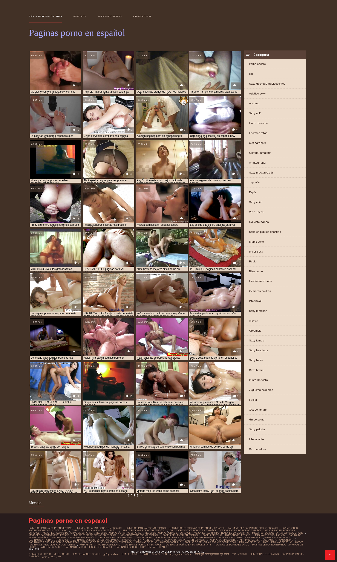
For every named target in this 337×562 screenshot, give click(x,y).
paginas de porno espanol (269, 544)
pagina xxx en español (278, 537)
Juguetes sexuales (261, 389)
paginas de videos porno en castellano (141, 547)
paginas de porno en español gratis (188, 544)
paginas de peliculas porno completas (54, 542)
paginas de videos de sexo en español (88, 547)
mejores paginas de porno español (118, 533)
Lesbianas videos (260, 281)
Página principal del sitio (45, 16)
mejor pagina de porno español (240, 530)
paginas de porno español (232, 544)
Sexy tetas (256, 360)
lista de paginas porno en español (143, 530)
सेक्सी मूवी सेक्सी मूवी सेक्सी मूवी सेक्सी (212, 554)
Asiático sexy (257, 93)
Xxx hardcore (257, 143)
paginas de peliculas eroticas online (269, 540)
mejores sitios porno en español (95, 535)
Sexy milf (254, 113)
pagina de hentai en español (180, 535)
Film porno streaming (264, 554)
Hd (251, 73)
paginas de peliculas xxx (287, 542)
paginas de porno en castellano (99, 544)
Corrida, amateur (260, 152)
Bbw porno (256, 271)
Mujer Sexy (256, 251)
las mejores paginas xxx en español (93, 530)
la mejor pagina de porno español (51, 528)
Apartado (79, 16)
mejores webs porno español (140, 535)
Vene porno (61, 554)
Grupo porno (256, 419)
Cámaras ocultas (260, 291)
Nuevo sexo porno (109, 16)
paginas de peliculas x (253, 542)
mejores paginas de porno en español (67, 533)
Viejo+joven (256, 212)
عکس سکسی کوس (52, 556)
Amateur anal (257, 162)
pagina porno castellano (116, 537)
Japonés (254, 182)
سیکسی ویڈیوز (110, 554)
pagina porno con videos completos (160, 537)
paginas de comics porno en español (95, 540)
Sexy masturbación (261, 172)
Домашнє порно (40, 554)
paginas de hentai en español (141, 540)
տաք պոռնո (159, 554)
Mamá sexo (256, 241)
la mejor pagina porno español (146, 528)
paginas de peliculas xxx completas (52, 544)
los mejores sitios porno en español (192, 530)
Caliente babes (259, 222)
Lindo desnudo (258, 123)
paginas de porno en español (142, 544)
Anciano (254, 103)
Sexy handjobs (258, 350)
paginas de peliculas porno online (158, 542)
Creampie (255, 330)
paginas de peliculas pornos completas (210, 542)
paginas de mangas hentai (225, 540)
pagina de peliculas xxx (270, 535)
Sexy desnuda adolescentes (267, 83)
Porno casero (257, 63)
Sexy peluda (257, 429)
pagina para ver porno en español (74, 537)
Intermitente (256, 439)
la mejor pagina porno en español (99, 528)
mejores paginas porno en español (167, 533)
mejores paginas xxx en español (50, 535)
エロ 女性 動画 (239, 554)
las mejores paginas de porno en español (197, 528)
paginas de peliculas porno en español (107, 542)
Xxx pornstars (258, 409)
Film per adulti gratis (86, 554)
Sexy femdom (257, 340)
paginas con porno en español (48, 540)
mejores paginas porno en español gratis (221, 533)
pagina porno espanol (201, 537)
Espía (252, 192)
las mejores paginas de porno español (253, 528)
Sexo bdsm (256, 370)
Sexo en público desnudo (265, 231)
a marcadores (142, 16)
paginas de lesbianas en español (184, 540)
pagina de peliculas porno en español (227, 535)
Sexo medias (257, 449)
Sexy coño (255, 202)
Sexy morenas (258, 310)
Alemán (253, 320)
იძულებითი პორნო (181, 554)
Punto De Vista (258, 380)
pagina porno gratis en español (240, 537)
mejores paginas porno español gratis (277, 533)
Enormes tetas (258, 133)
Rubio (252, 261)
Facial (253, 399)
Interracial (255, 301)
